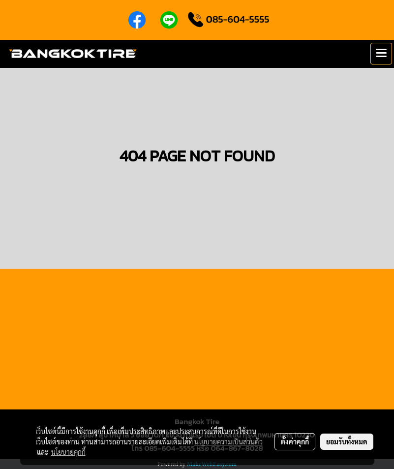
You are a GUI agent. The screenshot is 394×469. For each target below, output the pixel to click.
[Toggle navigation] (381, 53)
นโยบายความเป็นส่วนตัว (228, 441)
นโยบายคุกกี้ (68, 451)
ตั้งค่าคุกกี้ (295, 441)
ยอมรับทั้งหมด (346, 441)
